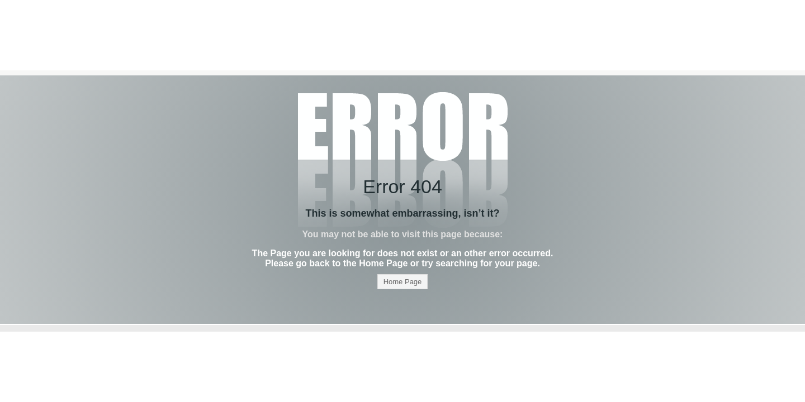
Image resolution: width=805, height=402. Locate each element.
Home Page (402, 281)
